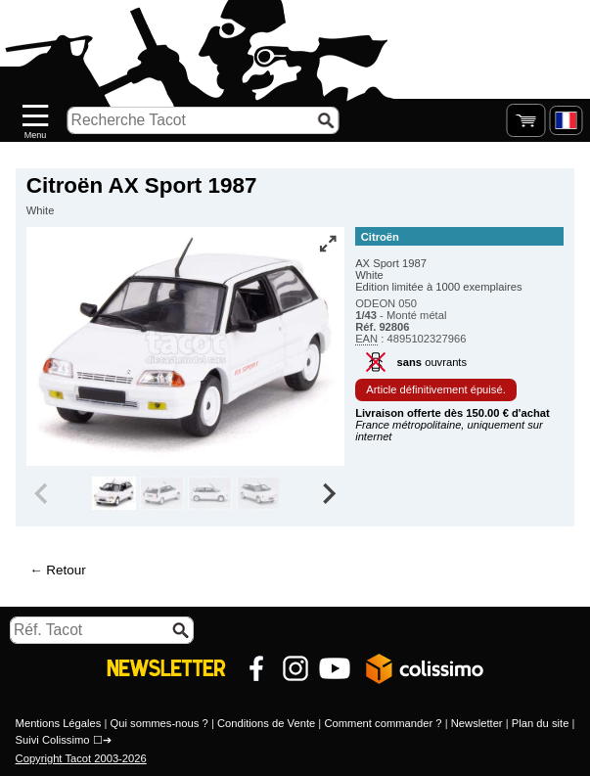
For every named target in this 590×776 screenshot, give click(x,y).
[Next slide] (327, 493)
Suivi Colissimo (53, 740)
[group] (114, 493)
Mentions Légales (59, 723)
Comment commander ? (382, 723)
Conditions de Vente (266, 723)
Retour (65, 570)
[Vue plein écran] (328, 243)
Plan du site (540, 723)
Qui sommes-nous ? (159, 723)
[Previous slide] (43, 493)
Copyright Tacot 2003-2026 (81, 758)
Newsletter (477, 723)
